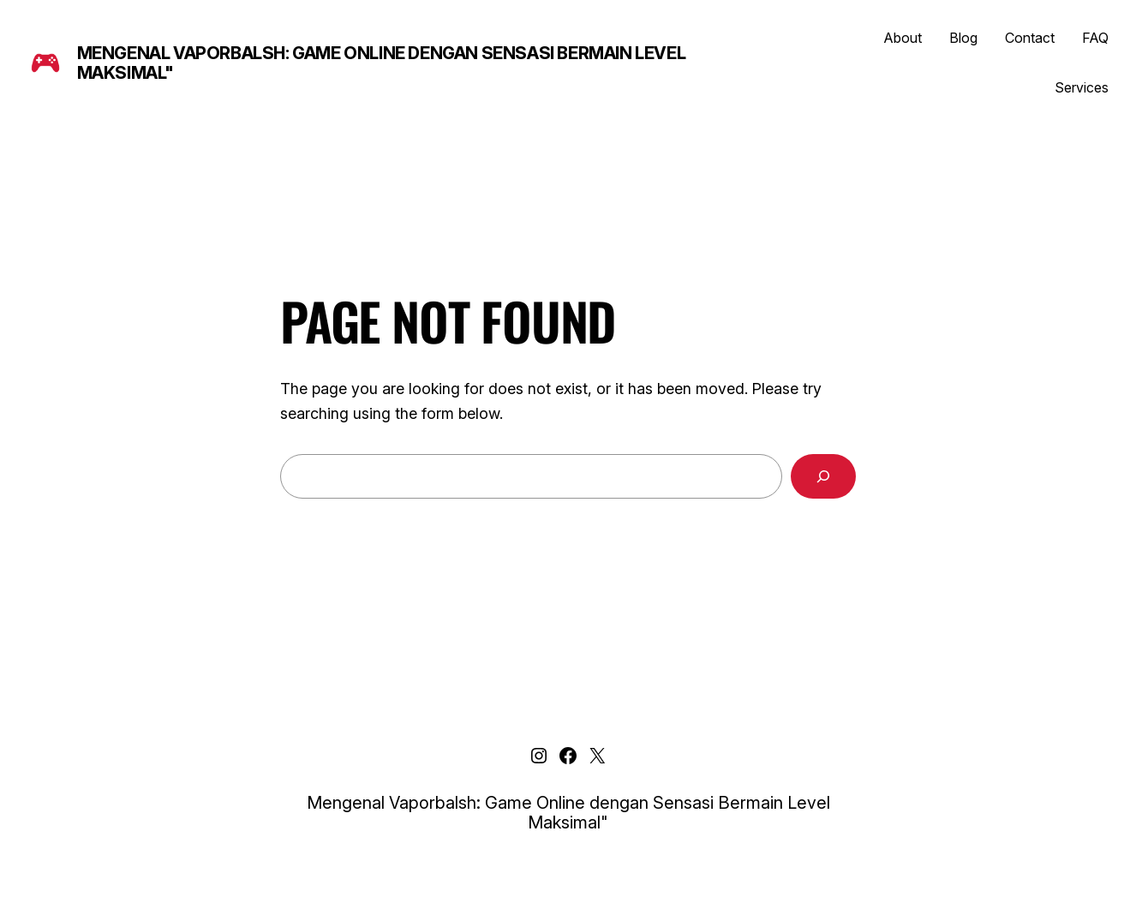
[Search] (823, 476)
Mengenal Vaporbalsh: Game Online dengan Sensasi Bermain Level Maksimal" (381, 63)
